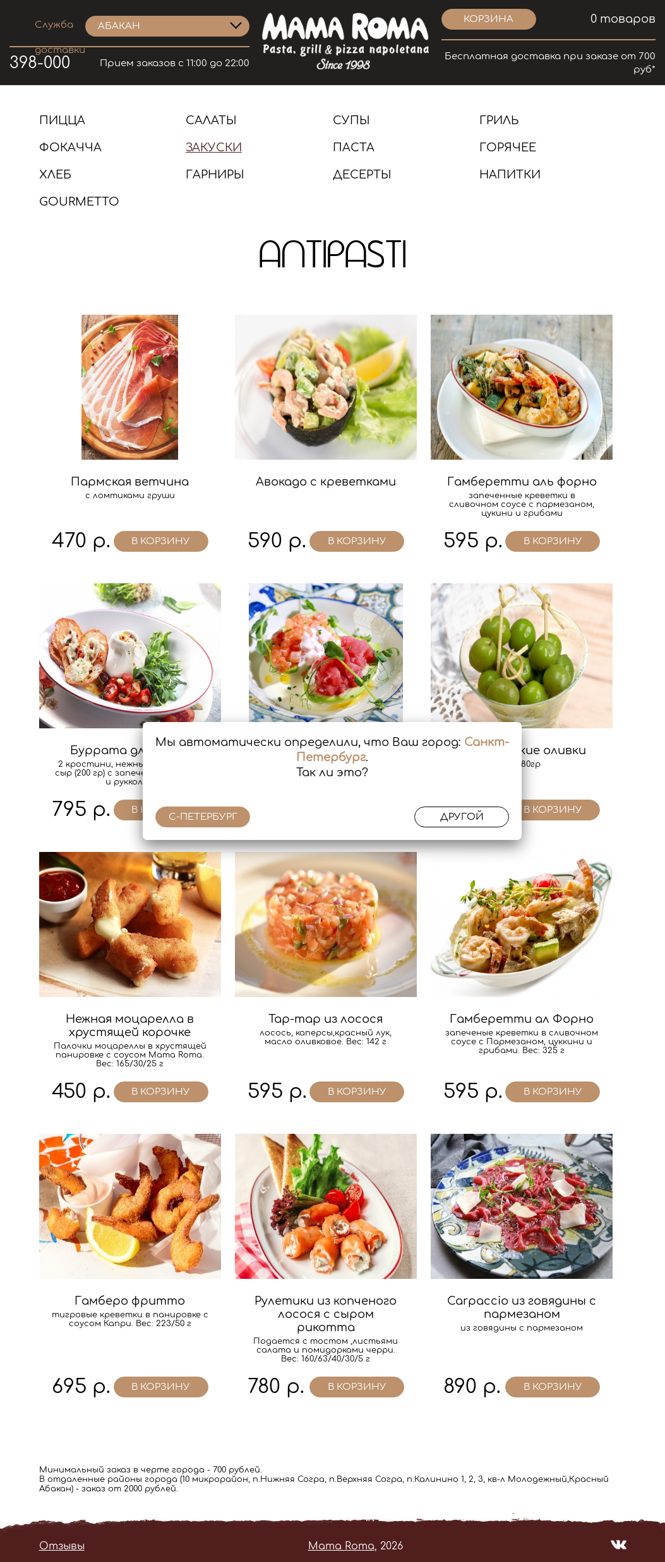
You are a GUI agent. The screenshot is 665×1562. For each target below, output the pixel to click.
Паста (353, 147)
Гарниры (215, 174)
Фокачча (70, 147)
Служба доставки (60, 27)
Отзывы (62, 1546)
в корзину (160, 541)
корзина (488, 19)
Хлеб (55, 174)
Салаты (211, 120)
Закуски (214, 147)
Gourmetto (79, 201)
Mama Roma (341, 1546)
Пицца (62, 120)
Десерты (362, 174)
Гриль (498, 120)
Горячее (507, 147)
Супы (351, 120)
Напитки (510, 174)
